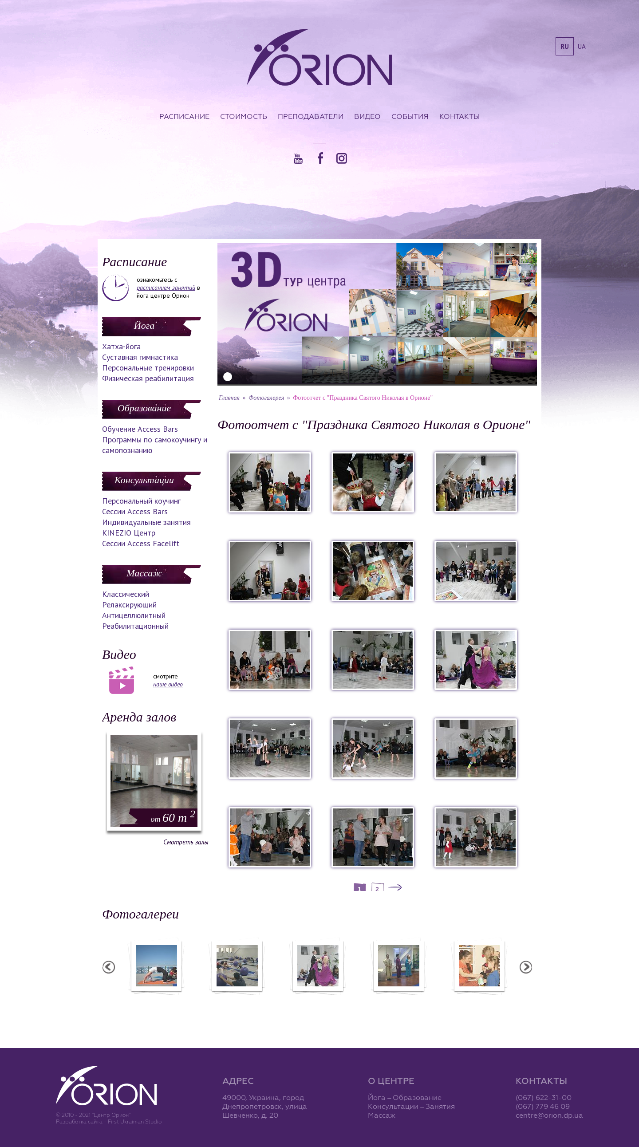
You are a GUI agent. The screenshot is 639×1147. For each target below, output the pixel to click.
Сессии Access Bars (135, 511)
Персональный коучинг (141, 501)
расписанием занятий (166, 288)
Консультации (144, 479)
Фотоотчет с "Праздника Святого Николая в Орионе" (339, 1005)
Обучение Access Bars (140, 429)
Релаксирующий (129, 604)
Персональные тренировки (148, 368)
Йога (144, 325)
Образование (144, 408)
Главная (229, 397)
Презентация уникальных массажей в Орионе (420, 1005)
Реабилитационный (135, 626)
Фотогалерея (266, 397)
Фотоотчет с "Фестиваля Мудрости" (258, 1005)
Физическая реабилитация (148, 378)
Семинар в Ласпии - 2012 (178, 1001)
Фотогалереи (140, 914)
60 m (173, 817)
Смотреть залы (186, 842)
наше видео (168, 684)
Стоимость (243, 116)
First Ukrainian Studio (135, 1121)
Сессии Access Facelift (140, 543)
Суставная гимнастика (140, 357)
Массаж (144, 573)
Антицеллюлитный (134, 615)
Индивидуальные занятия (146, 522)
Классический (125, 594)
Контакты (459, 116)
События (410, 116)
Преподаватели (310, 116)
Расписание (184, 116)
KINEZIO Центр (128, 533)
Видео (367, 116)
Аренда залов (139, 716)
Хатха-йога (121, 346)
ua (582, 46)
